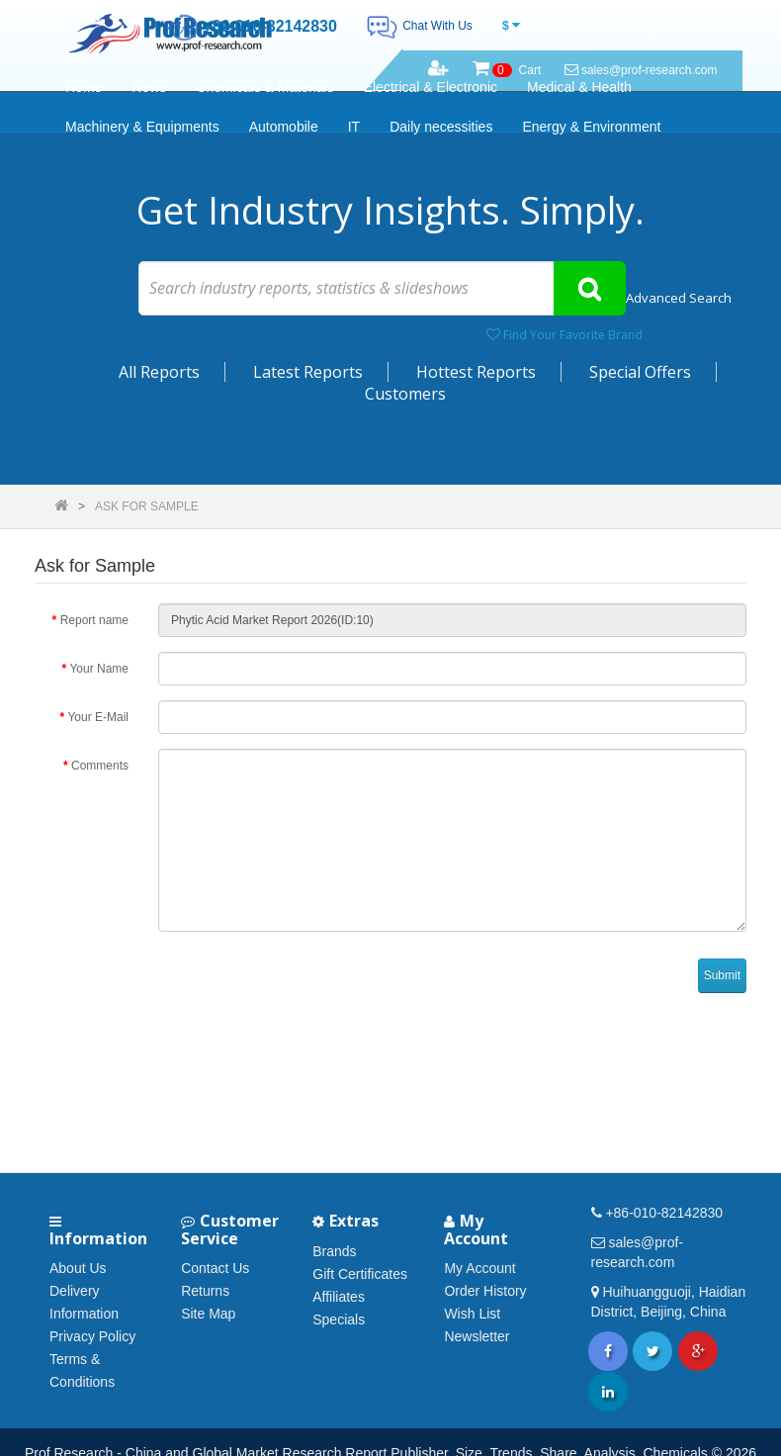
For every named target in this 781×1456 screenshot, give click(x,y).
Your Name (99, 669)
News (148, 87)
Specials (338, 1319)
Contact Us (215, 1268)
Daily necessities (441, 127)
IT (354, 127)
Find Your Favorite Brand (564, 334)
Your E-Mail (98, 717)
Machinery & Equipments (142, 127)
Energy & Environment (591, 127)
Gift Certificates (359, 1274)
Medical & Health (579, 87)
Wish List (472, 1313)
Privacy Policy (92, 1336)
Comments (100, 766)
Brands (334, 1251)
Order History (485, 1291)
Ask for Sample (147, 506)
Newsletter (476, 1336)
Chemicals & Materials (264, 87)
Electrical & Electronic (430, 87)
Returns (205, 1291)
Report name (94, 620)
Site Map (208, 1313)
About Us (78, 1268)
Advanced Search (679, 298)
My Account (479, 1268)
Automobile (283, 127)
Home (83, 87)
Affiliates (338, 1297)
